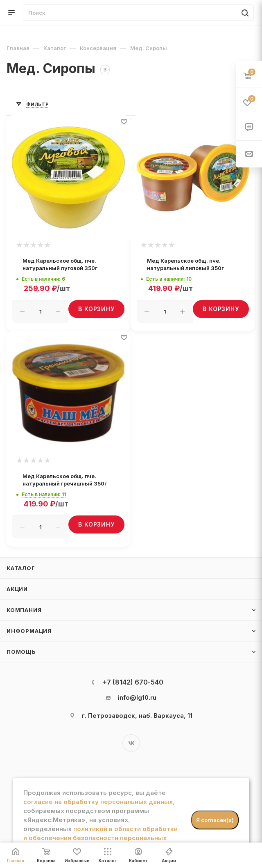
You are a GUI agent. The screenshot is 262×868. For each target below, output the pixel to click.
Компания (24, 610)
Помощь (21, 651)
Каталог (21, 568)
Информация (29, 631)
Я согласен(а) (215, 820)
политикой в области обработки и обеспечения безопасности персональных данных (100, 838)
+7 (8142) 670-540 (133, 682)
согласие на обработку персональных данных (98, 802)
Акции (17, 589)
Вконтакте (131, 743)
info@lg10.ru (137, 697)
